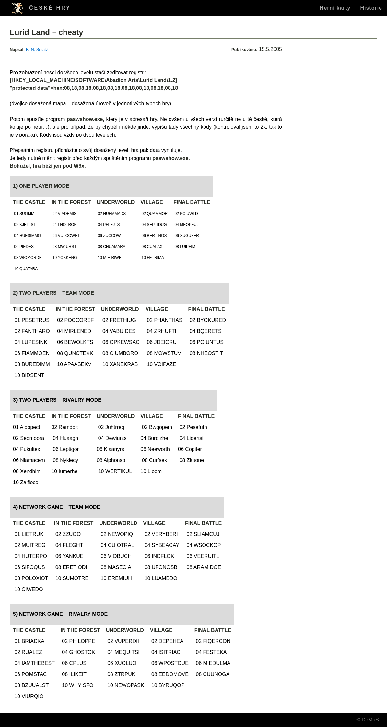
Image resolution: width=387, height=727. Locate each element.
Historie (371, 8)
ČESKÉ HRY (50, 8)
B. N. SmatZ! (38, 49)
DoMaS (370, 719)
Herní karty (335, 8)
